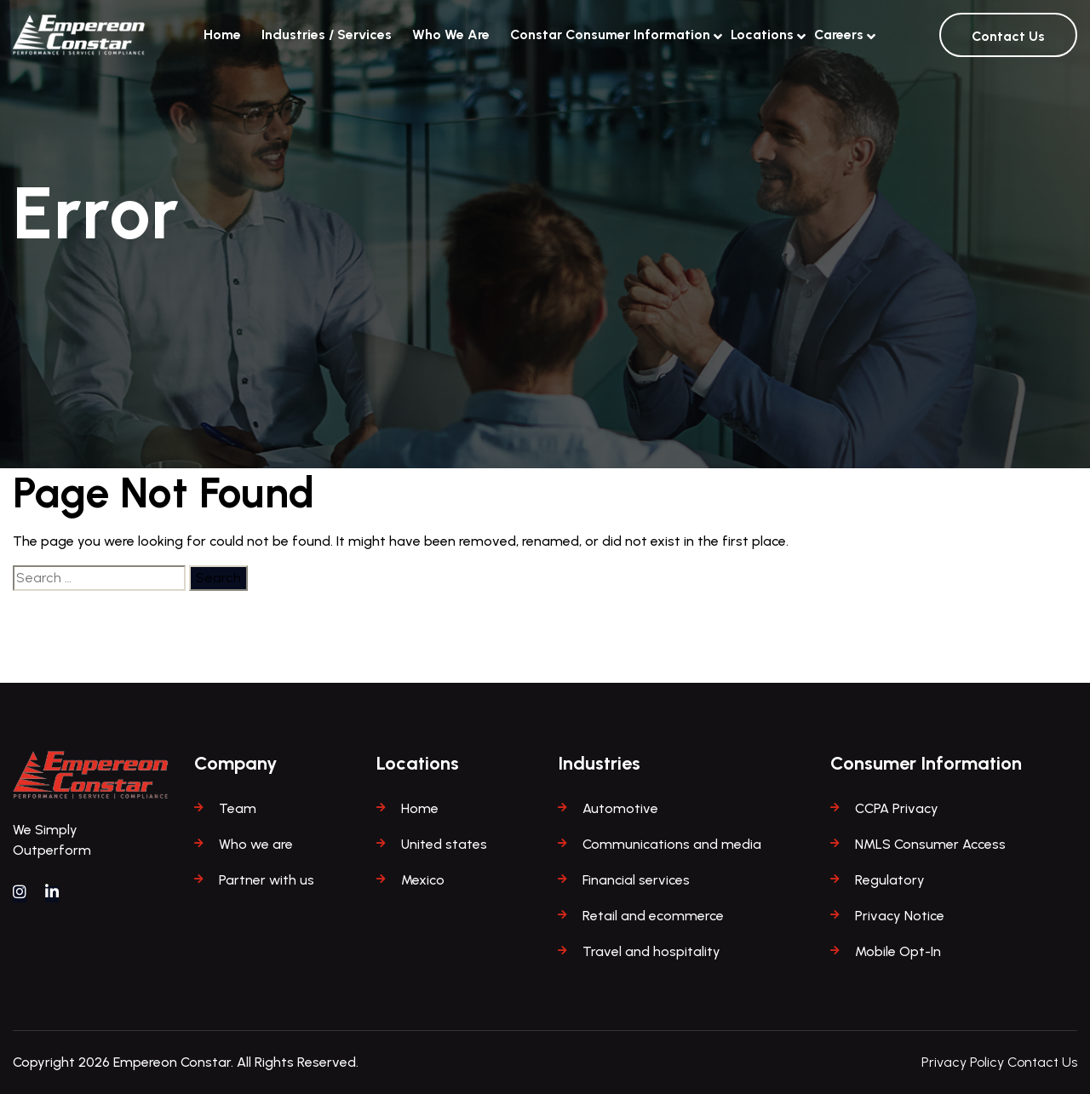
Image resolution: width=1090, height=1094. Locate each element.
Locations (762, 32)
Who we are (256, 844)
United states (444, 844)
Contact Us (1008, 36)
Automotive (620, 808)
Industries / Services (326, 34)
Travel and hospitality (651, 951)
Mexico (423, 880)
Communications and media (671, 844)
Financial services (636, 880)
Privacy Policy (962, 1062)
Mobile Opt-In (898, 951)
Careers (838, 32)
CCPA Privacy (896, 808)
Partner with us (266, 880)
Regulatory (890, 880)
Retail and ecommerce (653, 916)
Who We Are (451, 34)
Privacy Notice (899, 916)
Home (222, 34)
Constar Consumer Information (610, 32)
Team (237, 808)
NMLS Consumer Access (930, 844)
